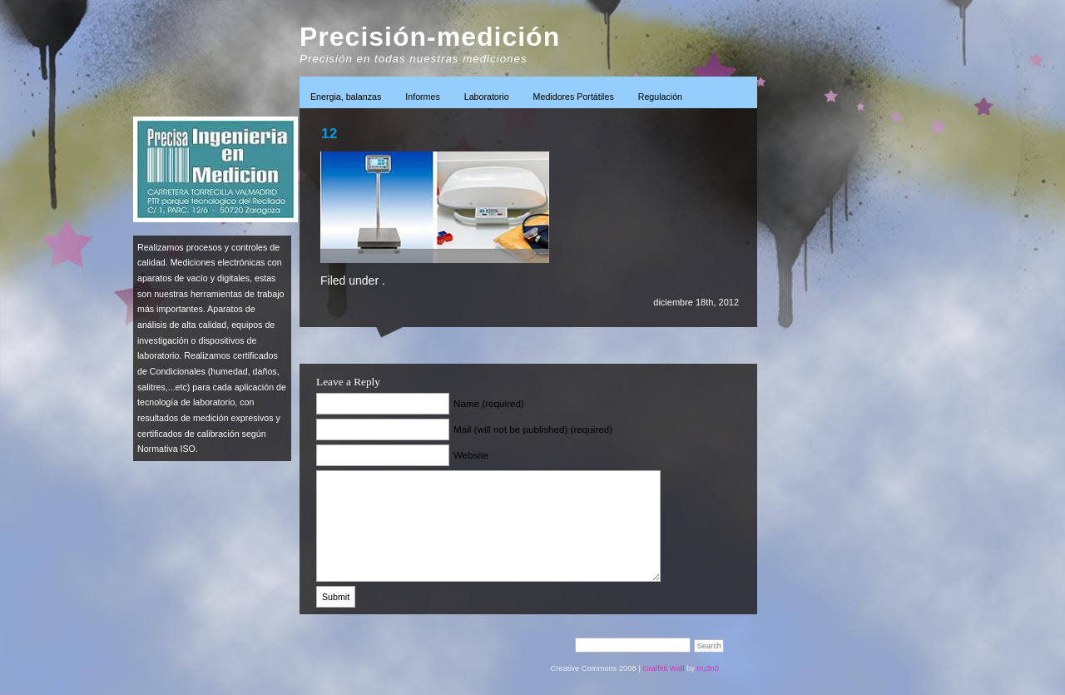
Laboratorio (486, 97)
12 (329, 133)
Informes (422, 97)
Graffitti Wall (663, 668)
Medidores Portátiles (573, 97)
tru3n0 (708, 668)
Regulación (660, 97)
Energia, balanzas (345, 97)
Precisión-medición (430, 37)
